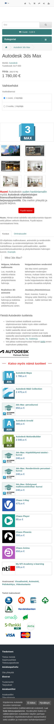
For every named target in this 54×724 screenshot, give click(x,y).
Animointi (34, 581)
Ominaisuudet (20, 234)
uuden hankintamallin (34, 191)
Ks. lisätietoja (32, 339)
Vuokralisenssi (8, 91)
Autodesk (13, 63)
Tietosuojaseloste (10, 662)
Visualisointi (21, 581)
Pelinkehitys (8, 584)
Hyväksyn (45, 703)
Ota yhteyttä (8, 672)
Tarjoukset (7, 685)
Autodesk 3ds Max (22, 47)
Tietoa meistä (8, 657)
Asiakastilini (7, 694)
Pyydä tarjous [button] (26, 210)
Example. (12, 252)
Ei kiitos (31, 703)
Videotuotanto (23, 584)
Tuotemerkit (8, 682)
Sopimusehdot (9, 660)
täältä (42, 342)
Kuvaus (5, 234)
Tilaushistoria (8, 697)
